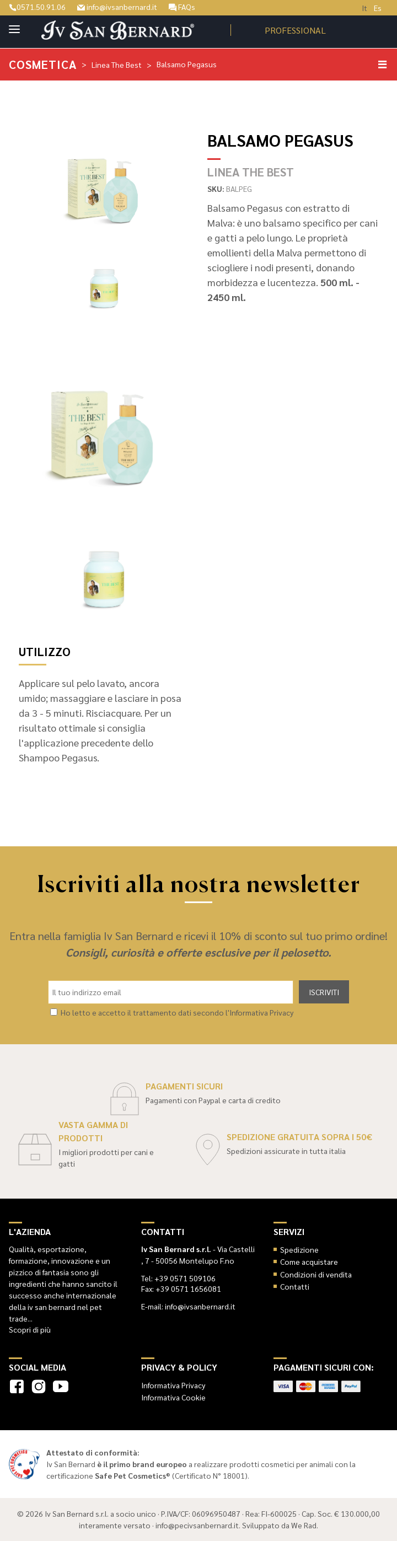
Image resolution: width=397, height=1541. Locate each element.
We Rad (303, 1525)
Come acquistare (309, 1261)
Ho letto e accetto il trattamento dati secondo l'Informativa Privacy (177, 1012)
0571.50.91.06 (37, 7)
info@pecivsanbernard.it (197, 1525)
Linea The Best (117, 64)
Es (378, 8)
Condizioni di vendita (316, 1274)
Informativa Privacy (173, 1385)
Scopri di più (30, 1329)
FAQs (182, 7)
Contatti (294, 1286)
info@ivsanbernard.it (117, 7)
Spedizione (299, 1249)
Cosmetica (43, 64)
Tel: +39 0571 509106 (178, 1278)
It (364, 8)
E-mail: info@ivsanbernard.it (188, 1306)
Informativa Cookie (173, 1397)
